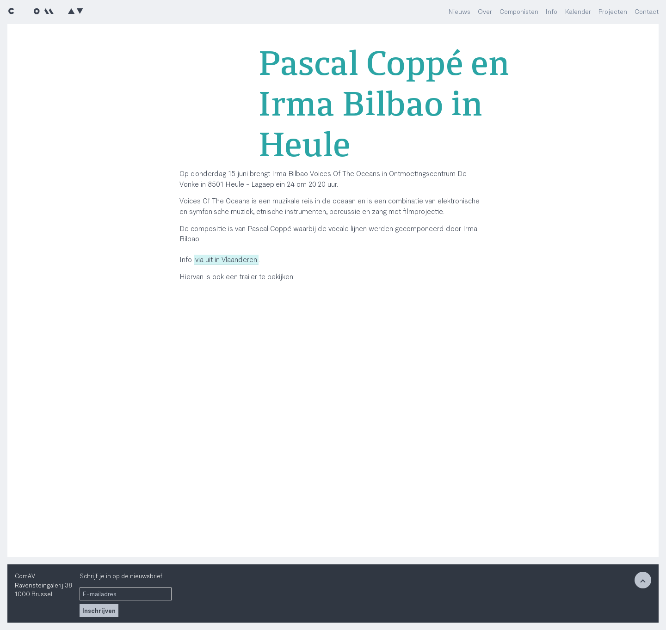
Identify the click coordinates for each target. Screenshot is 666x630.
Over (485, 11)
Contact (647, 11)
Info (551, 11)
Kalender (578, 11)
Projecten (612, 11)
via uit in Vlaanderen (226, 259)
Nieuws (459, 11)
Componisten (519, 11)
